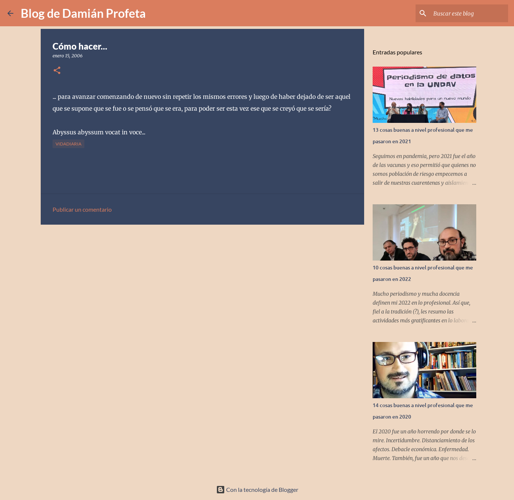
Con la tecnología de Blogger (257, 489)
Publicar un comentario (82, 209)
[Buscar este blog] (469, 13)
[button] (57, 71)
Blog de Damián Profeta (83, 13)
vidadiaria (68, 144)
